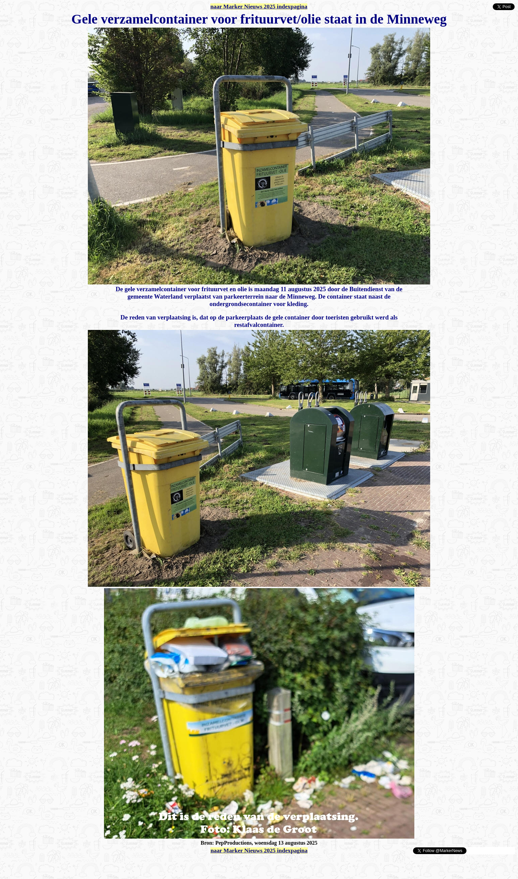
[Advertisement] (81, 865)
